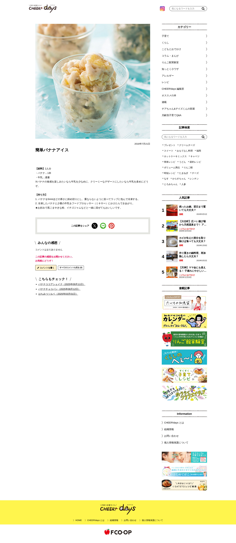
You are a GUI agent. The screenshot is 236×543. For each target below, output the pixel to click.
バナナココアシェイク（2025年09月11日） (61, 288)
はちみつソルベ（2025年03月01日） (58, 297)
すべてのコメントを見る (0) (71, 271)
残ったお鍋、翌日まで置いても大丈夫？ (192, 212)
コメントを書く (45, 271)
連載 (164, 106)
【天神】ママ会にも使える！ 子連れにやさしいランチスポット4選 (192, 273)
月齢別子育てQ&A (171, 119)
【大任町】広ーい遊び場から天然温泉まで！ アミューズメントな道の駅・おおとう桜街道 (192, 227)
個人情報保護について (176, 446)
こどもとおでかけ (187, 233)
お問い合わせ (171, 439)
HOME (78, 524)
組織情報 (169, 433)
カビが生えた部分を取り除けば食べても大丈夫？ (192, 243)
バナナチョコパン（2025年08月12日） (59, 293)
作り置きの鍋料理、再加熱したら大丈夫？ (192, 258)
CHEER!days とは (174, 426)
